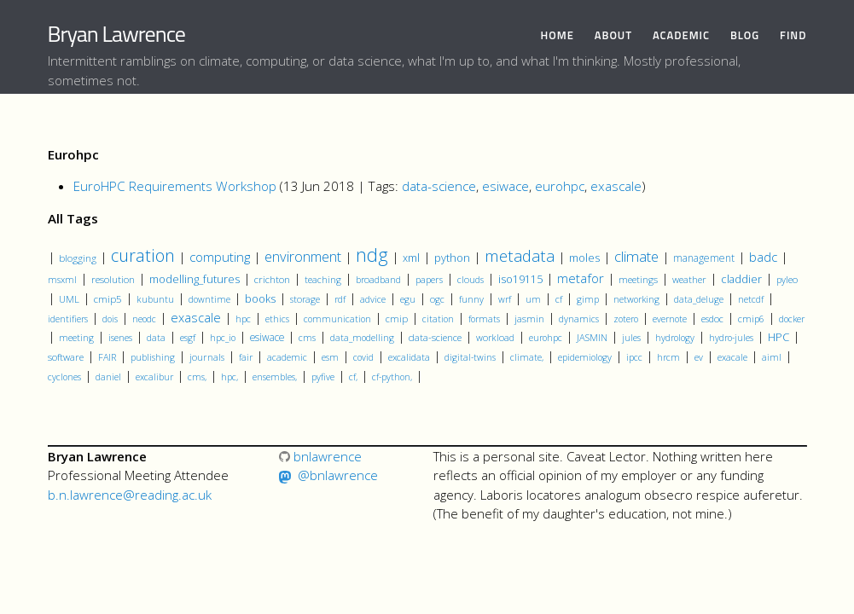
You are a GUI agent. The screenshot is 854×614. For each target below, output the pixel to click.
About (613, 35)
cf (558, 299)
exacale (732, 357)
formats (484, 319)
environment (302, 256)
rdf (340, 299)
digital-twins (470, 357)
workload (495, 337)
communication (337, 319)
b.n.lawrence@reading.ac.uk (130, 494)
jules (631, 338)
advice (373, 299)
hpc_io (222, 338)
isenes (120, 337)
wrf (504, 299)
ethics (277, 319)
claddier (741, 279)
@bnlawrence (338, 475)
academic (287, 356)
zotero (625, 319)
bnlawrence (320, 456)
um (533, 299)
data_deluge (698, 299)
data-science (439, 185)
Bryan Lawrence (116, 33)
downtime (209, 299)
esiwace (505, 185)
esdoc (712, 318)
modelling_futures (194, 279)
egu (407, 299)
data (156, 338)
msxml (62, 280)
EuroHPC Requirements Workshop (174, 185)
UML (69, 299)
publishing (153, 356)
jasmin (529, 318)
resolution (113, 279)
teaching (323, 279)
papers (429, 279)
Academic (681, 35)
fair (246, 357)
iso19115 (520, 279)
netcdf (751, 299)
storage (305, 299)
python (452, 257)
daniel (108, 377)
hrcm (668, 356)
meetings (638, 279)
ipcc (634, 357)
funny (471, 299)
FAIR (107, 356)
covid (363, 357)
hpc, (229, 376)
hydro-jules (731, 338)
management (704, 258)
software (66, 356)
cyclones (64, 377)
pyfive (322, 376)
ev (698, 357)
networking (636, 299)
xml (411, 258)
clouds (470, 279)
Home (557, 35)
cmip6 (751, 318)
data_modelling (362, 338)
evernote (670, 319)
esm (330, 357)
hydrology (674, 338)
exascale (616, 185)
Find (793, 35)
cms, (197, 376)
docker (792, 319)
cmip (397, 318)
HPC (778, 337)
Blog (744, 35)
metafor (580, 278)
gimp (588, 299)
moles (584, 258)
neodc (144, 319)
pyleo (787, 279)
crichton (272, 279)
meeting (76, 338)
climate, (526, 357)
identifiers (68, 319)
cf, (353, 377)
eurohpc (559, 185)
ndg (372, 254)
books (260, 299)
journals (206, 356)
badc (763, 256)
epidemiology (585, 357)
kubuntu (155, 299)
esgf (187, 337)
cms (307, 337)
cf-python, (392, 377)
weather (689, 279)
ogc (437, 299)
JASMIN (592, 337)
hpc (243, 318)
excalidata (409, 356)
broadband (378, 279)
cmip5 (108, 298)
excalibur (154, 377)
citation (438, 319)
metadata (520, 255)
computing (219, 256)
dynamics (579, 318)
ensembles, (275, 377)
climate (636, 256)
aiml (771, 357)
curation (143, 255)
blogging (77, 258)
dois (110, 319)
